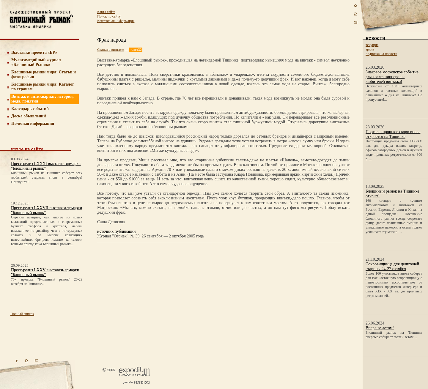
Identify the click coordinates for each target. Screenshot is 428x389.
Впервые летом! (380, 328)
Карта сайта (106, 12)
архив (370, 49)
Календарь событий (30, 108)
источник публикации (116, 231)
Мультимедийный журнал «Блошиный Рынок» (36, 62)
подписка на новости (381, 54)
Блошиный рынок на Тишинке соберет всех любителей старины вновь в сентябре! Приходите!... (46, 177)
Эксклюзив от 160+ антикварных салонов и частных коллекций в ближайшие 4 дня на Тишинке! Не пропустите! (394, 93)
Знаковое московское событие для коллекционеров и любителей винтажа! (392, 77)
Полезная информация (32, 123)
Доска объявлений (28, 116)
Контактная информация (115, 21)
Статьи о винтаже (110, 50)
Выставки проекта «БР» (34, 52)
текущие (372, 45)
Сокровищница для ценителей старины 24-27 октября (392, 266)
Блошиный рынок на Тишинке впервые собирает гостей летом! (394, 334)
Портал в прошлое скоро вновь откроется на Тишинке (393, 134)
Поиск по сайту (109, 16)
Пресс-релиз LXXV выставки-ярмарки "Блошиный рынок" (45, 272)
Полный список (22, 314)
